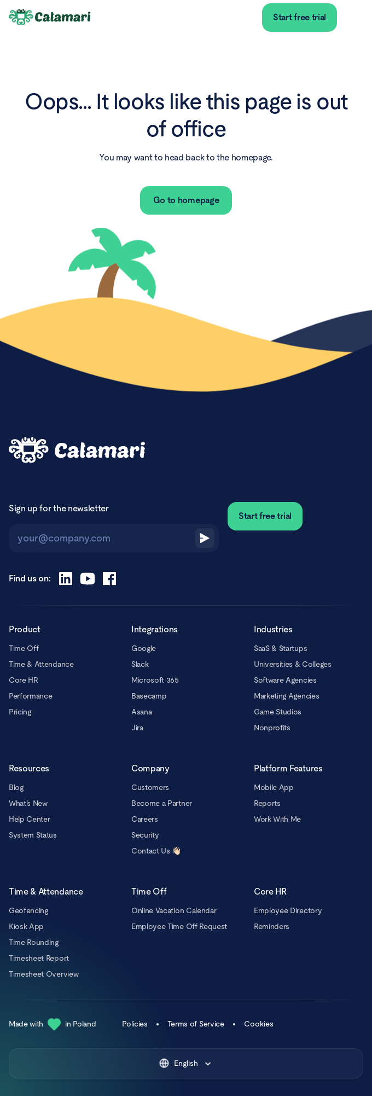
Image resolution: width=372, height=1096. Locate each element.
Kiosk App (26, 926)
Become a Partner (161, 803)
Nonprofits (272, 727)
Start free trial (299, 17)
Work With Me (277, 819)
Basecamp (148, 695)
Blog (16, 787)
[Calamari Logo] (50, 17)
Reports (267, 803)
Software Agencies (285, 680)
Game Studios (277, 711)
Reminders (271, 926)
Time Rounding (34, 942)
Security (145, 834)
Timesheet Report (39, 958)
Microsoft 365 (155, 680)
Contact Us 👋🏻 (156, 850)
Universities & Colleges (293, 664)
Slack (139, 664)
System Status (33, 834)
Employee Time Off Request (179, 926)
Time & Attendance (41, 664)
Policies (134, 1023)
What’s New (28, 803)
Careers (144, 819)
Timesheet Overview (43, 974)
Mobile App (274, 787)
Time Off (23, 648)
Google (143, 648)
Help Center (29, 819)
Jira (137, 727)
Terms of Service (195, 1023)
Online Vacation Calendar (173, 910)
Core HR (23, 680)
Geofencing (28, 910)
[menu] (354, 17)
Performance (30, 695)
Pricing (20, 711)
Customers (150, 787)
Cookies (259, 1023)
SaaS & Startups (280, 648)
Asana (141, 711)
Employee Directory (288, 910)
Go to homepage (186, 200)
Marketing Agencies (286, 695)
